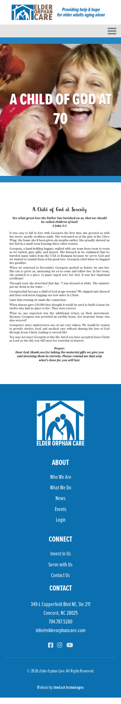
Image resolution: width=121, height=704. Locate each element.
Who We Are (60, 477)
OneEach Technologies (69, 687)
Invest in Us (60, 553)
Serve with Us (60, 564)
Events (60, 509)
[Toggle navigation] (112, 30)
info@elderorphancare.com (61, 630)
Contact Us (60, 575)
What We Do (60, 487)
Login (61, 520)
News (60, 498)
